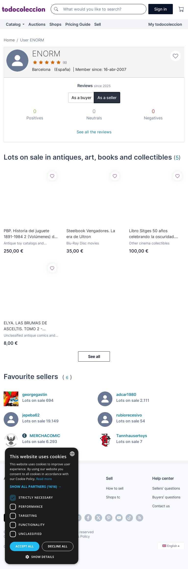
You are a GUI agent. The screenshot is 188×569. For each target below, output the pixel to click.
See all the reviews (94, 131)
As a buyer (81, 97)
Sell (97, 24)
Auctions (37, 24)
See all (94, 356)
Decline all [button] (58, 546)
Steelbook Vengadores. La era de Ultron (90, 233)
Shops (55, 24)
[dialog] (41, 506)
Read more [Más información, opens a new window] (44, 479)
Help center (163, 478)
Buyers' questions (166, 497)
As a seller (107, 97)
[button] (41, 486)
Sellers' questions (166, 488)
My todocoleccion (165, 24)
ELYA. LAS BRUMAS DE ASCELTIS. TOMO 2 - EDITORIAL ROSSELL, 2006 (29, 326)
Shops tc (113, 497)
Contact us (161, 506)
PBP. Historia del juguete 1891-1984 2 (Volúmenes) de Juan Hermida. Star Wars (30, 234)
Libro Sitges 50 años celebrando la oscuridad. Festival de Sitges (152, 234)
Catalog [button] (14, 24)
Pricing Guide (77, 24)
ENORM (46, 53)
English (170, 546)
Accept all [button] (25, 546)
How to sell (114, 488)
